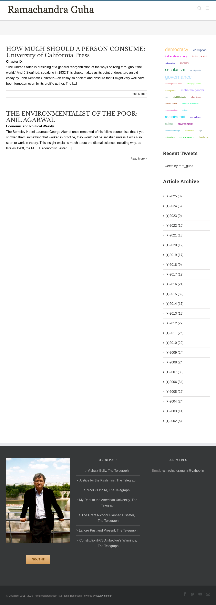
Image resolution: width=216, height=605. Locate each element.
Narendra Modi (175, 116)
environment (185, 123)
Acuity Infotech (104, 595)
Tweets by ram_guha (178, 166)
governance (178, 77)
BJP (200, 130)
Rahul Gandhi (195, 70)
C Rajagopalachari (194, 84)
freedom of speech (190, 104)
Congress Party (186, 137)
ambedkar (189, 130)
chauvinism (196, 97)
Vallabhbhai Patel (179, 97)
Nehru (169, 123)
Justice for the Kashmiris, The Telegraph (108, 480)
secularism (175, 69)
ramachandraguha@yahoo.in (183, 470)
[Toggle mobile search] (199, 8)
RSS (166, 97)
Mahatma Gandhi (192, 90)
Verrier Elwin (171, 103)
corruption (199, 50)
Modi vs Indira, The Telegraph (108, 490)
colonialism (170, 137)
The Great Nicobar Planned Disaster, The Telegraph (108, 517)
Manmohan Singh (172, 130)
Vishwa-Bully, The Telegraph (108, 470)
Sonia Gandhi (170, 90)
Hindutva (203, 137)
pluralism (184, 63)
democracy (176, 49)
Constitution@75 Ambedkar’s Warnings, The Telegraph (108, 543)
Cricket (186, 110)
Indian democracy (176, 56)
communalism (171, 110)
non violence (195, 117)
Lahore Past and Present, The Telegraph (108, 530)
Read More (138, 93)
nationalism (170, 63)
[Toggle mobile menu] (208, 8)
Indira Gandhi (199, 56)
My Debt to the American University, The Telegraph (108, 502)
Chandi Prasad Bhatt (173, 83)
